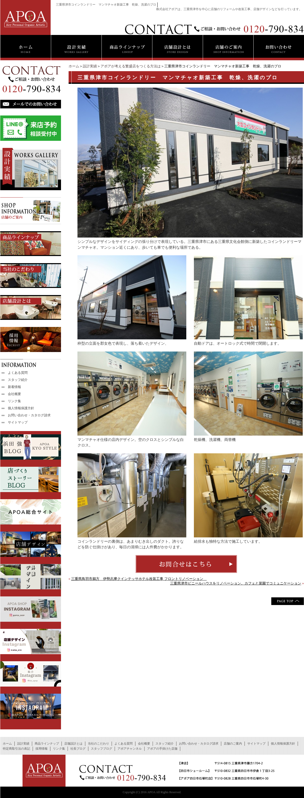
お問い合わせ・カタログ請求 (29, 415)
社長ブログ (78, 748)
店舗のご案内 (233, 743)
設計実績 (90, 66)
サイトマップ (18, 422)
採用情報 (41, 748)
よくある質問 (18, 373)
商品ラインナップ (47, 743)
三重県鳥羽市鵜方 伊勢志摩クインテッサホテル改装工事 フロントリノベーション (139, 579)
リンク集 (14, 401)
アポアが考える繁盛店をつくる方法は (130, 66)
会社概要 (14, 394)
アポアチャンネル (129, 748)
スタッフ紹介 (18, 380)
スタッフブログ (101, 748)
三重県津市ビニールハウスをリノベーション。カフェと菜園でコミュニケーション (235, 583)
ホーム (74, 66)
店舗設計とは (73, 743)
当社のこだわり (98, 743)
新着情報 (14, 387)
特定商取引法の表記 (16, 748)
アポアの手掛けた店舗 (162, 748)
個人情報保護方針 (21, 408)
